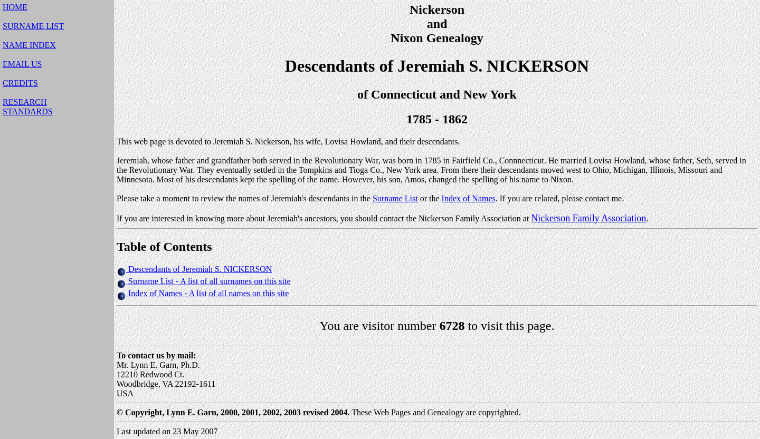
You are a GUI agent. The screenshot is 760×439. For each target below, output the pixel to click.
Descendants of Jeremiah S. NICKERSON (200, 269)
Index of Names (469, 198)
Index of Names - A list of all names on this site (207, 293)
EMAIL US (22, 64)
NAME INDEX (29, 45)
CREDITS (20, 83)
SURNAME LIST (33, 26)
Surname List (395, 198)
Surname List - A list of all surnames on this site (208, 281)
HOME (15, 7)
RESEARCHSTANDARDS (28, 106)
